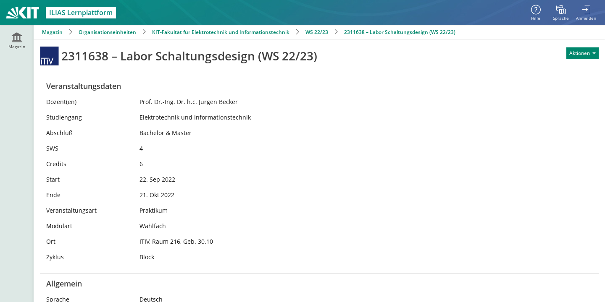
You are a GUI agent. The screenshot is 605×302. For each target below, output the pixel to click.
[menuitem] (560, 12)
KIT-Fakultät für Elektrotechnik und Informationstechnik (220, 32)
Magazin (52, 32)
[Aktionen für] (582, 53)
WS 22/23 (316, 32)
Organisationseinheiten (107, 32)
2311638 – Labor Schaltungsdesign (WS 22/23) (399, 32)
